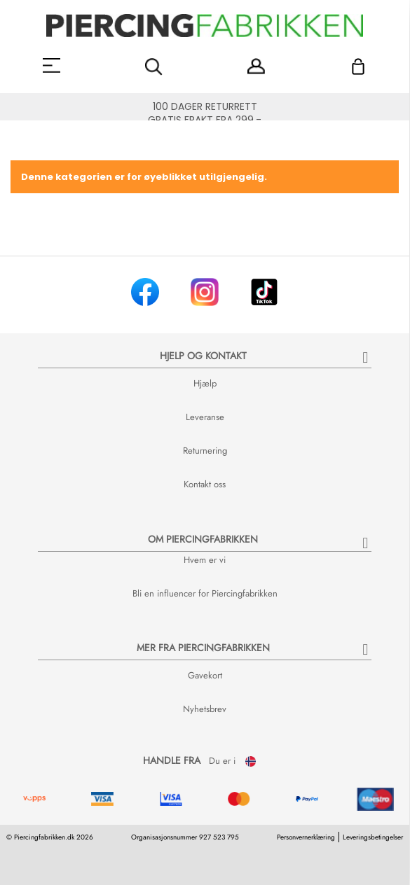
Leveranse (205, 417)
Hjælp (205, 383)
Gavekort (205, 675)
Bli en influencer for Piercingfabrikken (205, 593)
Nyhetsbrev (204, 709)
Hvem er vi (205, 559)
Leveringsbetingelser (373, 837)
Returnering (205, 450)
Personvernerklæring (306, 837)
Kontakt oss (205, 484)
